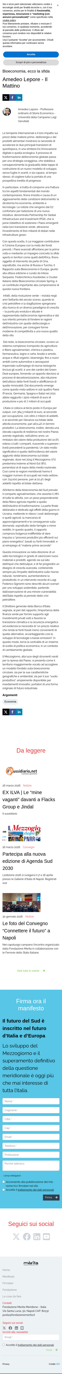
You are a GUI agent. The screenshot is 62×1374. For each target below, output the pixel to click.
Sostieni (51, 27)
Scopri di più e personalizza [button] (31, 1367)
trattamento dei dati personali (36, 1189)
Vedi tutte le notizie (31, 970)
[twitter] (5, 97)
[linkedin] (19, 97)
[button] (57, 1310)
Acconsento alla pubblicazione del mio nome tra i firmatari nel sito (29, 1183)
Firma (31, 27)
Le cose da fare (11, 1296)
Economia (10, 701)
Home (6, 1270)
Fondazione (9, 1289)
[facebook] (12, 97)
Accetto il (30, 1189)
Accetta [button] (31, 1359)
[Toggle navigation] (7, 36)
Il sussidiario (31, 799)
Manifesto (8, 1276)
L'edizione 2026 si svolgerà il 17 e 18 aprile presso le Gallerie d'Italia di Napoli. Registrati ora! (31, 865)
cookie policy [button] (9, 1325)
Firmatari (7, 1283)
